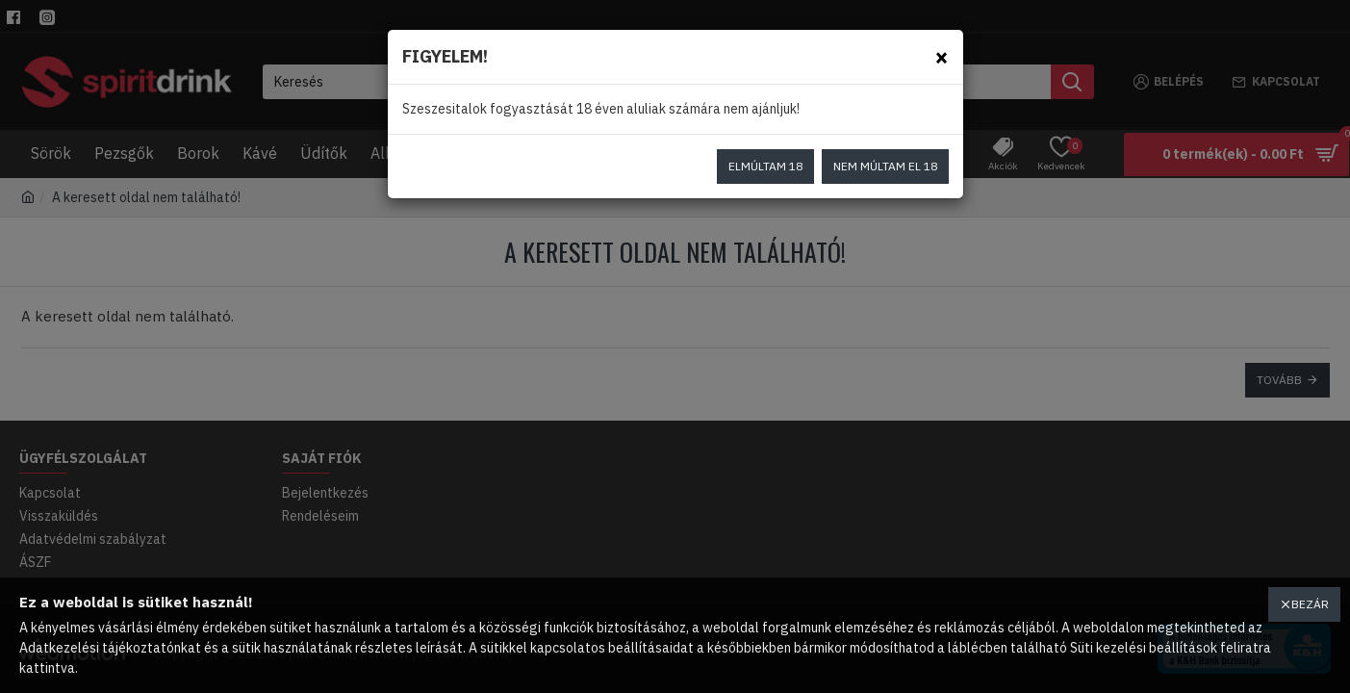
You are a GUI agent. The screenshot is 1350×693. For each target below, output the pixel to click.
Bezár (1310, 604)
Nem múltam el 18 (885, 166)
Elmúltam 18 (765, 166)
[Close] (941, 56)
